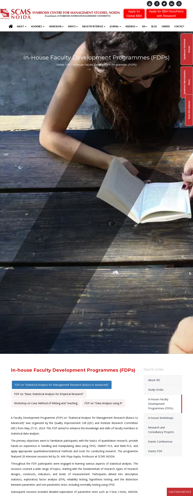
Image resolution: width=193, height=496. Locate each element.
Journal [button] (115, 26)
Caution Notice (180, 492)
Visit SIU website (189, 110)
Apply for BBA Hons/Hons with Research (166, 13)
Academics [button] (37, 26)
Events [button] (73, 26)
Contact (179, 26)
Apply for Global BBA (134, 13)
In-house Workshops (160, 418)
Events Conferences (160, 441)
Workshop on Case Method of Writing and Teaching (45, 403)
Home (60, 64)
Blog (154, 26)
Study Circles (156, 389)
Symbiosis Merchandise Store (186, 82)
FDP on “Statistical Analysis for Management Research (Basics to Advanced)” (62, 385)
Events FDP (155, 451)
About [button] (21, 26)
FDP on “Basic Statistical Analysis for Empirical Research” (49, 394)
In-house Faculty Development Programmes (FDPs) (160, 403)
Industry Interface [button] (93, 26)
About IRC (154, 380)
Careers (166, 26)
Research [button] (132, 26)
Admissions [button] (56, 26)
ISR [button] (144, 26)
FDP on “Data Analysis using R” (103, 403)
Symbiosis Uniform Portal (186, 49)
